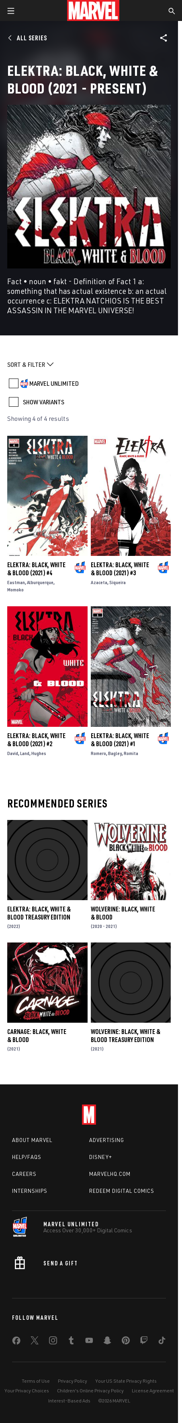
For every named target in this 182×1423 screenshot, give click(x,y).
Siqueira (117, 582)
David (12, 753)
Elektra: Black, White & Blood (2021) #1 (120, 740)
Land (24, 753)
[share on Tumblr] (71, 1342)
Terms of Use (36, 1381)
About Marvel (32, 1140)
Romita (131, 753)
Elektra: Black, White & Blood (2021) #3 (120, 569)
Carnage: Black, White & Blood (36, 1036)
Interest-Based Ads (69, 1401)
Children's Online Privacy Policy (90, 1391)
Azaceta (99, 582)
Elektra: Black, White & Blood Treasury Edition (39, 913)
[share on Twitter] (35, 1342)
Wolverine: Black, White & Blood (123, 913)
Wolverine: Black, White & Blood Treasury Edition (125, 1036)
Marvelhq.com (110, 1174)
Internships (29, 1191)
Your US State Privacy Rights (126, 1381)
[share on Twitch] (144, 1342)
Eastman (16, 582)
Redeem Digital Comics (121, 1191)
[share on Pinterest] (126, 1342)
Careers (24, 1174)
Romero (98, 753)
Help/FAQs (26, 1157)
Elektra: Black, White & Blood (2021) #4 (36, 569)
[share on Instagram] (53, 1342)
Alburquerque (40, 582)
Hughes (38, 753)
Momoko (15, 590)
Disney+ (100, 1157)
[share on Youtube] (89, 1342)
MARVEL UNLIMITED (54, 383)
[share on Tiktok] (162, 1342)
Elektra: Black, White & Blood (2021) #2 (36, 740)
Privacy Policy (72, 1381)
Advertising (106, 1140)
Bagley (115, 753)
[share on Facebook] (16, 1342)
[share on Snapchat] (107, 1342)
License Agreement (153, 1391)
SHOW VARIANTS (43, 402)
